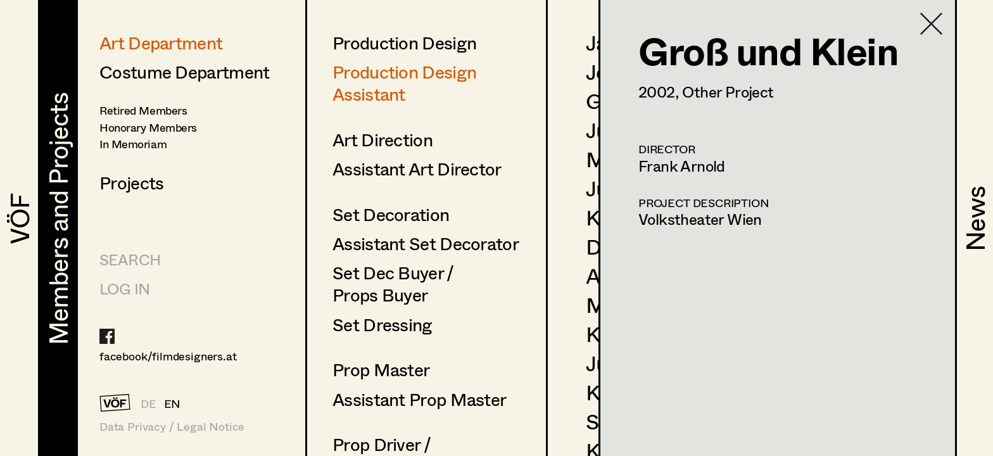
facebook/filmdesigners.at (168, 356)
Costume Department (184, 72)
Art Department (160, 42)
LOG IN (124, 288)
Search (129, 259)
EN (172, 403)
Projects (131, 182)
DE (148, 403)
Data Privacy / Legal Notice (171, 426)
